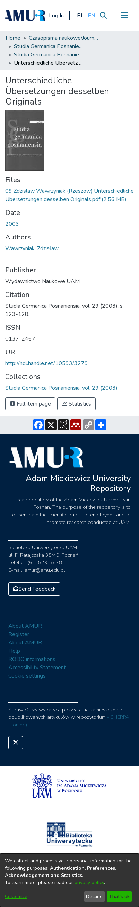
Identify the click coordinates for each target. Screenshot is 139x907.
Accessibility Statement (37, 667)
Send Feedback (34, 589)
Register (18, 634)
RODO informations (31, 659)
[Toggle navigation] (124, 15)
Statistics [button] (76, 404)
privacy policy (89, 882)
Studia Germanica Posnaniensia (48, 46)
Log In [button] (56, 15)
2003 (12, 224)
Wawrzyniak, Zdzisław (32, 248)
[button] (80, 15)
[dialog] (69, 880)
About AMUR (25, 626)
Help (14, 651)
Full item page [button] (30, 404)
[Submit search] (103, 15)
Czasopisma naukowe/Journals (63, 38)
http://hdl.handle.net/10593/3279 (46, 363)
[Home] (25, 15)
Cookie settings (27, 676)
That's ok (119, 896)
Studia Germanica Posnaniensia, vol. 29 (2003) (48, 54)
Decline (94, 896)
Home (13, 38)
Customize (16, 896)
